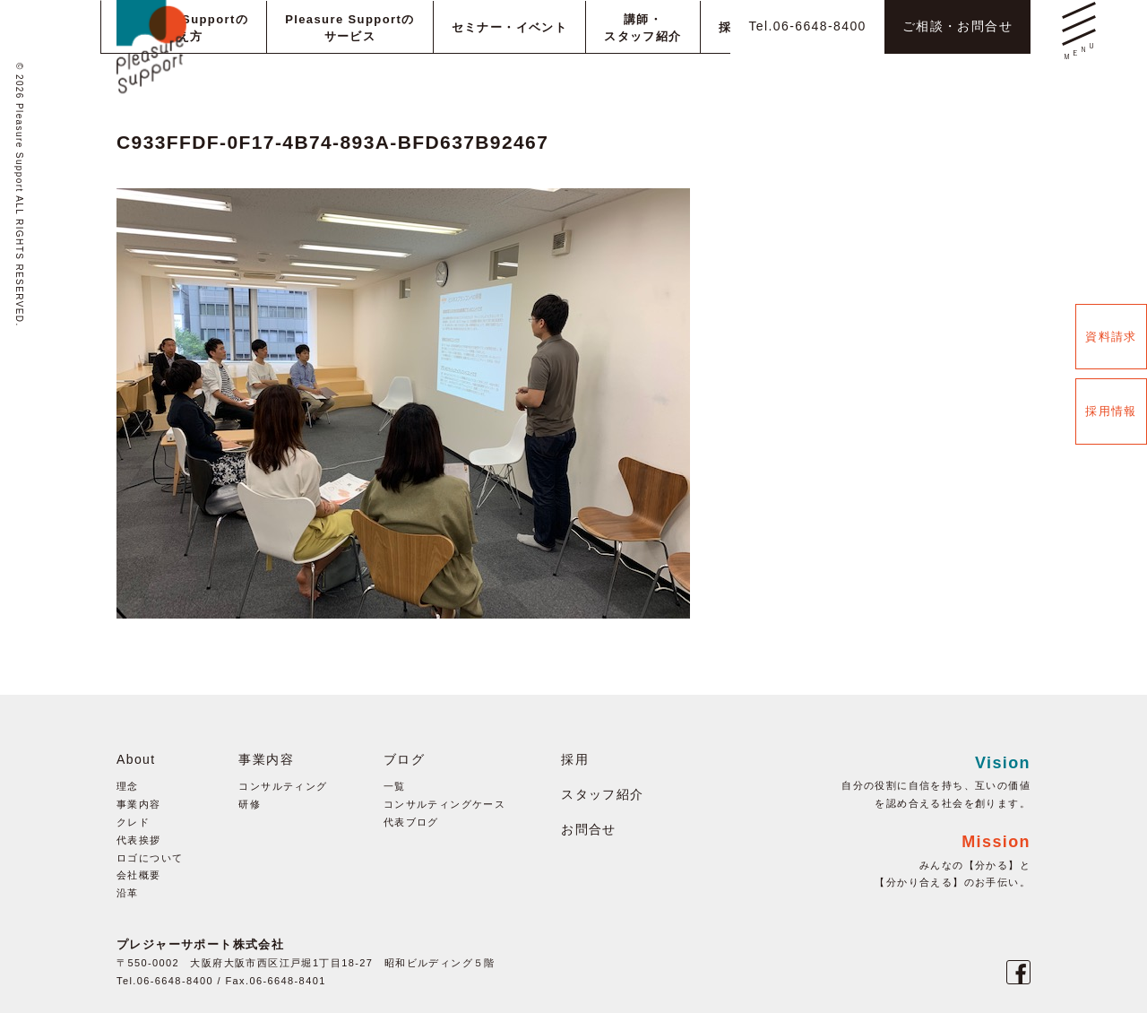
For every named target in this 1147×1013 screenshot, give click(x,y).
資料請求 (1111, 336)
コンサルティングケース (444, 804)
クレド (133, 822)
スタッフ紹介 (602, 794)
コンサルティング (282, 786)
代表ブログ (411, 822)
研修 (249, 804)
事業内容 (138, 804)
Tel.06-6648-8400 (807, 26)
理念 (127, 786)
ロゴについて (149, 858)
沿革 (127, 892)
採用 (575, 759)
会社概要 (138, 875)
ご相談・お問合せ (957, 26)
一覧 (395, 786)
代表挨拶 (138, 840)
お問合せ (589, 829)
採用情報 (1111, 411)
